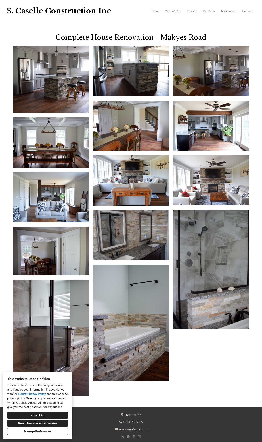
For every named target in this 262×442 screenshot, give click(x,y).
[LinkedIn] (133, 436)
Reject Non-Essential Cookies (37, 423)
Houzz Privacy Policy (32, 394)
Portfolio (209, 11)
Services (192, 11)
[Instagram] (139, 436)
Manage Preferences (37, 431)
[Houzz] (122, 436)
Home (155, 11)
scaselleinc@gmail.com (133, 429)
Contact (247, 11)
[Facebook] (128, 436)
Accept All (37, 415)
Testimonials (228, 11)
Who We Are (173, 11)
